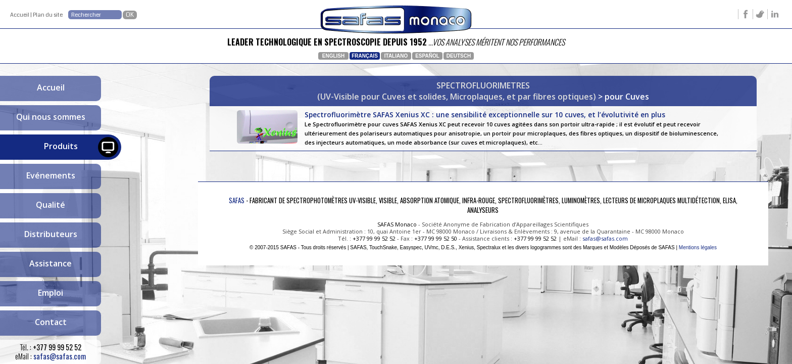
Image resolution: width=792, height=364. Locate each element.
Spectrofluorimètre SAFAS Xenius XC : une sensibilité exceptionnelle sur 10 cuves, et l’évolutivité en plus (514, 128)
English (333, 56)
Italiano (396, 56)
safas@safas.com (59, 356)
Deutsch (459, 56)
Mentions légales (698, 247)
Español (427, 56)
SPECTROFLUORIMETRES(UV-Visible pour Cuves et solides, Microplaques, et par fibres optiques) (456, 91)
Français (365, 56)
